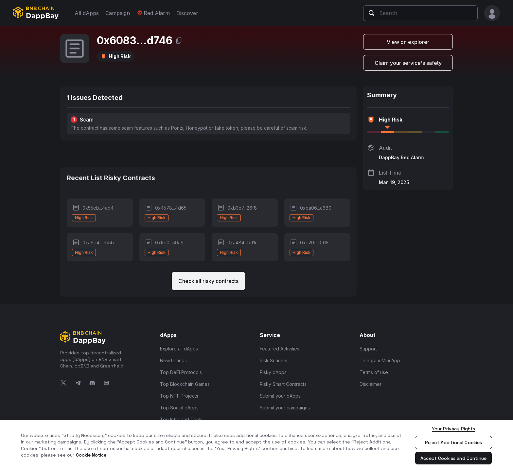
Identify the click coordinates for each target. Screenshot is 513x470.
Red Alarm (153, 13)
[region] (256, 445)
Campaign (117, 13)
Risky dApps (273, 372)
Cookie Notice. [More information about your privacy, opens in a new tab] (92, 455)
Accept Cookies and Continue (453, 458)
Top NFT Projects (179, 396)
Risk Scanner (274, 360)
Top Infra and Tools (181, 419)
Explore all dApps (179, 348)
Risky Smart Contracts (283, 384)
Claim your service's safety (408, 63)
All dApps (87, 13)
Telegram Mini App (380, 360)
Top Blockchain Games (185, 384)
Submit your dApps (280, 396)
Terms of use (374, 372)
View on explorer (408, 42)
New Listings (173, 360)
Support (368, 348)
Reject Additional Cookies (453, 442)
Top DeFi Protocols (181, 372)
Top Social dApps (179, 407)
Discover (187, 13)
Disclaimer (370, 384)
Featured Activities (279, 348)
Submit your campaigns (285, 407)
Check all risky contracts (208, 281)
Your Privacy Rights (453, 429)
